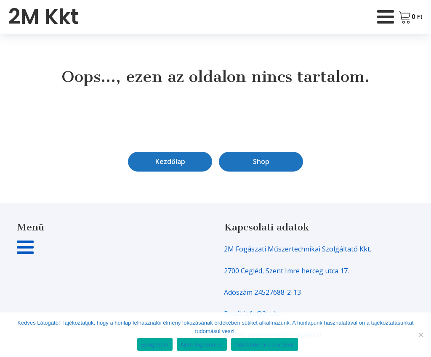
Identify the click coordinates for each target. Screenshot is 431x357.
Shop (261, 161)
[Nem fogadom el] (420, 335)
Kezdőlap (170, 161)
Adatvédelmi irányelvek (264, 344)
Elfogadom (154, 344)
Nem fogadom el (202, 344)
